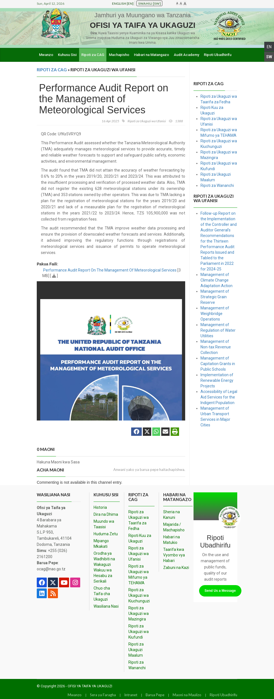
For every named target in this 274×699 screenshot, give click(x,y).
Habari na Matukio (171, 540)
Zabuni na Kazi (176, 567)
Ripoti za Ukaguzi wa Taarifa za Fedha (138, 520)
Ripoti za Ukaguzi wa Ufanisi (138, 553)
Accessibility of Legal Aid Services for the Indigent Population (218, 397)
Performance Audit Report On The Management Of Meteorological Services (110, 270)
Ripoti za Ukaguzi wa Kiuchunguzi (139, 595)
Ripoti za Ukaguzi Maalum (136, 650)
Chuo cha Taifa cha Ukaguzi (102, 594)
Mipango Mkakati (101, 544)
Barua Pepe (155, 695)
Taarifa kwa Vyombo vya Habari (174, 555)
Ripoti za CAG (92, 55)
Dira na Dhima (106, 514)
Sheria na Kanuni (171, 515)
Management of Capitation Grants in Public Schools (217, 364)
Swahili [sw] (149, 3)
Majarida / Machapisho (174, 527)
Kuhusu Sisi (67, 55)
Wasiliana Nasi (106, 606)
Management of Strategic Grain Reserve (214, 297)
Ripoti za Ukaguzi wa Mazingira (138, 613)
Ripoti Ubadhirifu (217, 55)
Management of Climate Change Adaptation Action (216, 280)
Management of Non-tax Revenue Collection (215, 347)
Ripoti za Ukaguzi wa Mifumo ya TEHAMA (138, 574)
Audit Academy (186, 55)
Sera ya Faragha (103, 695)
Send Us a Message (220, 591)
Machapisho (119, 55)
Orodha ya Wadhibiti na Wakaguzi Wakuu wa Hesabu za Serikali (104, 567)
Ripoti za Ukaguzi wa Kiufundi (138, 631)
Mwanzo (46, 55)
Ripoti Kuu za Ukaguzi (139, 538)
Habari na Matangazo (151, 55)
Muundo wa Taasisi (104, 524)
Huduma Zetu (106, 534)
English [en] (122, 3)
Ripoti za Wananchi (217, 185)
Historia (100, 507)
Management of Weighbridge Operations (214, 313)
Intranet (130, 695)
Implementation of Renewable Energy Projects (216, 380)
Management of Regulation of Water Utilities (218, 330)
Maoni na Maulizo (187, 695)
